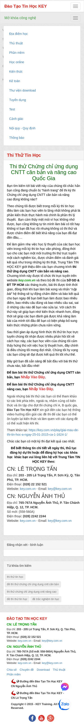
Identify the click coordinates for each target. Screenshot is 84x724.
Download (43, 669)
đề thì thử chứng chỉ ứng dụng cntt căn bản (33, 584)
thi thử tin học (15, 576)
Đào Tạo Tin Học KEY (25, 6)
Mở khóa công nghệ (20, 18)
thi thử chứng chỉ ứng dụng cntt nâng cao (31, 591)
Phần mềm (14, 674)
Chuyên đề (27, 669)
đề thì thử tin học (17, 599)
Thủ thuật (59, 669)
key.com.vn (24, 640)
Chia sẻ (12, 669)
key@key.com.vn (52, 640)
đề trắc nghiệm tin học (45, 599)
